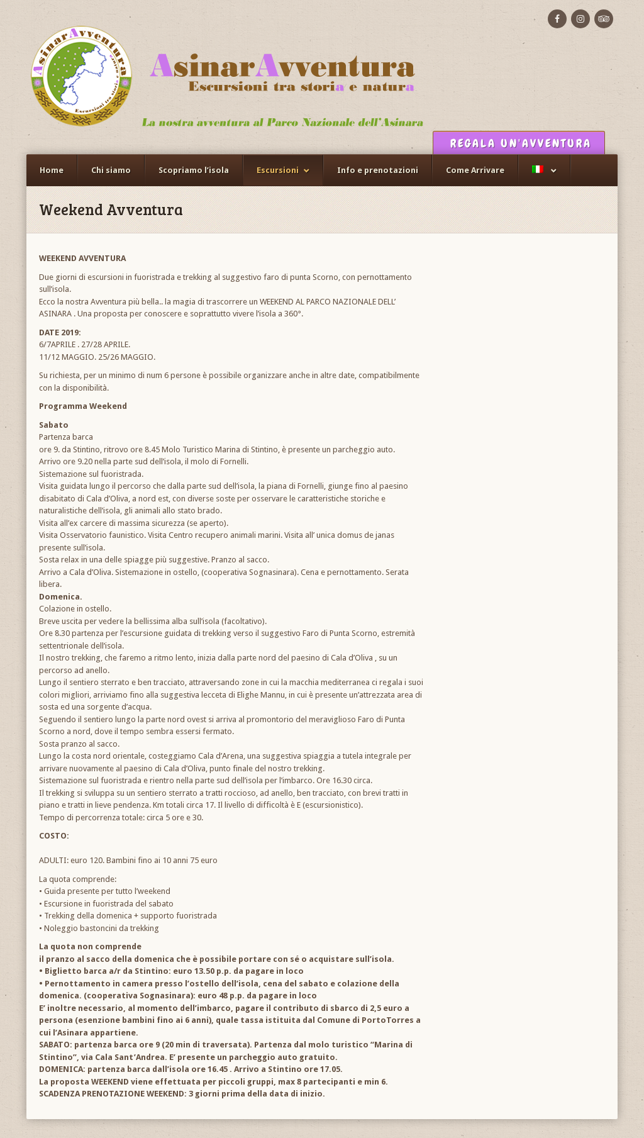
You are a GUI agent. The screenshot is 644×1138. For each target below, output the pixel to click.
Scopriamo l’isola (193, 170)
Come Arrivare (475, 170)
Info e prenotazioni (377, 170)
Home (52, 170)
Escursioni (278, 170)
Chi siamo (111, 170)
